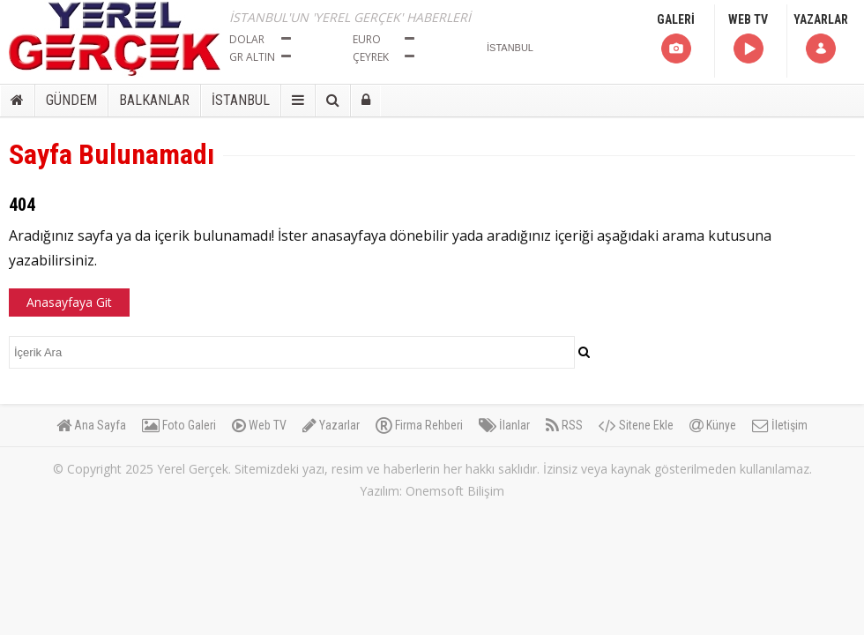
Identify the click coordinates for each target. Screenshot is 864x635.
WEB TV (748, 39)
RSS (564, 425)
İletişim (780, 425)
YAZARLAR (820, 39)
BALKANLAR (154, 100)
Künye (712, 425)
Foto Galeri (179, 425)
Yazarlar (331, 425)
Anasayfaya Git (69, 302)
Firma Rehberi (419, 425)
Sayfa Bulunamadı (111, 154)
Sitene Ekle (636, 425)
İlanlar (504, 425)
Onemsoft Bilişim (455, 490)
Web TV (259, 425)
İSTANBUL (241, 100)
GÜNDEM (71, 100)
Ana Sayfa (91, 425)
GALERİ (676, 39)
